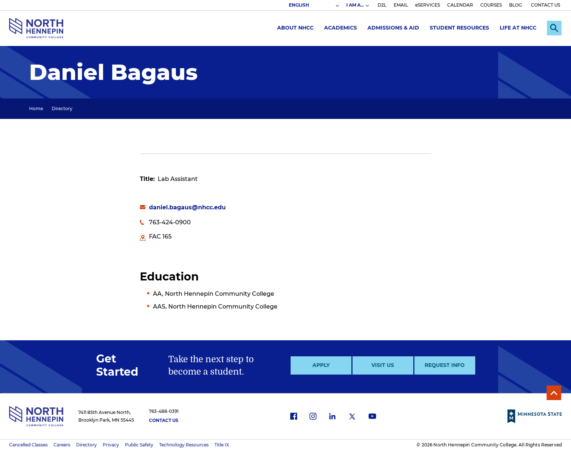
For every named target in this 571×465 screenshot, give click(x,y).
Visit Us (382, 365)
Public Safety (139, 444)
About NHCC (295, 27)
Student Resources (459, 27)
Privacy (111, 444)
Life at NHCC (518, 27)
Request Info (445, 365)
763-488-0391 (163, 411)
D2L (382, 5)
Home (36, 108)
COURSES (491, 5)
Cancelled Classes (28, 444)
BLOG (515, 5)
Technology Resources (184, 444)
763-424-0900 (170, 222)
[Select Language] (313, 5)
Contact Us (163, 420)
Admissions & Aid (393, 27)
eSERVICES (427, 5)
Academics (340, 27)
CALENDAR (460, 5)
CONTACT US (545, 5)
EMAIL (401, 5)
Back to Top (554, 392)
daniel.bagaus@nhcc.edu (187, 207)
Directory (62, 108)
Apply (321, 365)
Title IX (221, 444)
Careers (62, 444)
